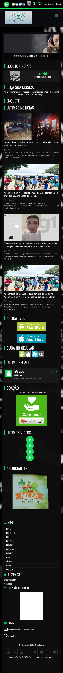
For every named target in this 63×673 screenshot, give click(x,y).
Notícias (10, 541)
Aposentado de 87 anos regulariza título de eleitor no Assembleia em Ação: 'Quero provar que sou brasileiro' (29, 295)
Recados (9, 545)
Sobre (8, 536)
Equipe (9, 565)
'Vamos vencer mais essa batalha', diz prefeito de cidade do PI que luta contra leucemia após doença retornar (30, 245)
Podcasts (10, 532)
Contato (9, 569)
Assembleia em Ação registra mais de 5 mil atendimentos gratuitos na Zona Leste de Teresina (31, 194)
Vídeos (9, 561)
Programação (12, 549)
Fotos (8, 557)
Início (8, 528)
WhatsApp (11, 636)
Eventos (9, 553)
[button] (56, 15)
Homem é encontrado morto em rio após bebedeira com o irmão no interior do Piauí (31, 144)
